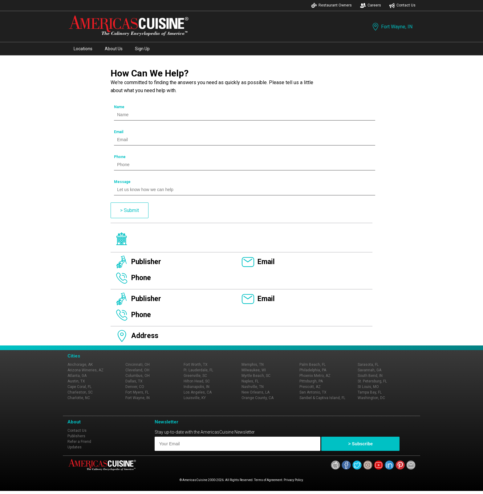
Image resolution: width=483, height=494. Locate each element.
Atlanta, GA (77, 376)
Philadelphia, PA (312, 370)
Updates (74, 447)
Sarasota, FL (368, 364)
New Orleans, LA (256, 392)
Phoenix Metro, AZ (315, 376)
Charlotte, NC (78, 398)
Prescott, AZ (310, 387)
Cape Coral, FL (79, 387)
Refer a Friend (79, 441)
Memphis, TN (253, 364)
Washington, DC (371, 398)
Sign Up (142, 48)
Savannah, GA (369, 370)
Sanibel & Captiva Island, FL (322, 398)
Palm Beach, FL (312, 364)
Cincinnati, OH (137, 364)
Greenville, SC (195, 376)
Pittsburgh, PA (311, 381)
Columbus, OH (137, 376)
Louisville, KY (195, 398)
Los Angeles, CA (198, 392)
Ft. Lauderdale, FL (198, 370)
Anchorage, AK (80, 364)
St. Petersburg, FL (372, 381)
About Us (114, 48)
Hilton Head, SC (197, 381)
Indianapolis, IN (196, 387)
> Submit (129, 210)
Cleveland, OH (137, 370)
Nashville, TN (253, 387)
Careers (370, 5)
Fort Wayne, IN (391, 26)
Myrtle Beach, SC (256, 376)
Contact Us (402, 5)
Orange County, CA (258, 398)
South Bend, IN (370, 376)
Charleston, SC (80, 392)
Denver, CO (134, 387)
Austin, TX (76, 381)
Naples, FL (250, 381)
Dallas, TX (134, 381)
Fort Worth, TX (196, 364)
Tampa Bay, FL (370, 392)
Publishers (76, 436)
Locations (83, 48)
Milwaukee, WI (254, 370)
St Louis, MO (368, 387)
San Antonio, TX (313, 392)
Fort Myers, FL (137, 392)
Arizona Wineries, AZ (85, 370)
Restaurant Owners (331, 5)
